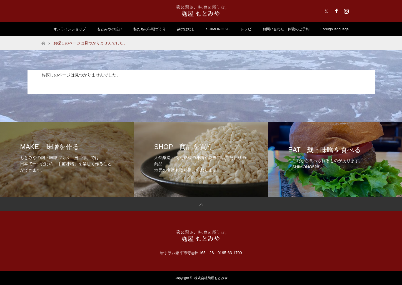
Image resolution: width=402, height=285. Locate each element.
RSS (355, 10)
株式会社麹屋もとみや (211, 278)
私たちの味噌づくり (149, 29)
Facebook (336, 10)
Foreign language (335, 29)
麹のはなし (186, 29)
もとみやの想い (109, 29)
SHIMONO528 (217, 29)
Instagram (345, 10)
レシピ (246, 29)
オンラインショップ (69, 29)
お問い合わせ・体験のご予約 (286, 29)
